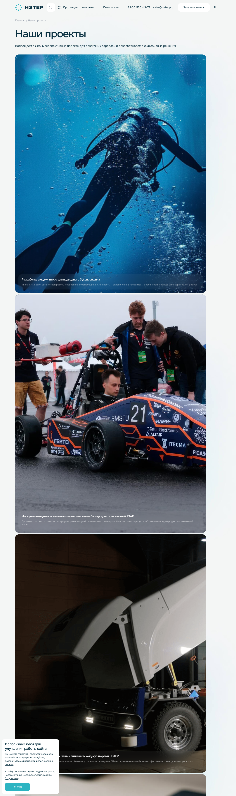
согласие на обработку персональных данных (57, 520)
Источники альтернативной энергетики (197, 609)
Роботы (143, 677)
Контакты (21, 622)
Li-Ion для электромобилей (197, 677)
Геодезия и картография (155, 699)
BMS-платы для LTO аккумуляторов (110, 652)
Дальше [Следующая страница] (141, 409)
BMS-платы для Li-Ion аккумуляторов (111, 634)
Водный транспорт (192, 627)
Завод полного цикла (29, 600)
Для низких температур (195, 715)
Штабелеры (146, 611)
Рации (143, 705)
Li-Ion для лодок (190, 649)
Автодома (186, 660)
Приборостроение (151, 694)
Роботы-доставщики (152, 682)
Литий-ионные (24, 660)
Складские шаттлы (150, 606)
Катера (184, 633)
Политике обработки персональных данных (58, 527)
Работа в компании (27, 628)
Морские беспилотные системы (200, 688)
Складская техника (151, 600)
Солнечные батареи (192, 622)
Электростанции (190, 602)
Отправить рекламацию (71, 628)
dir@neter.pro (195, 734)
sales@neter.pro (163, 7)
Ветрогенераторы (191, 616)
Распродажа (64, 600)
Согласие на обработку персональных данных (127, 779)
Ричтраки (145, 622)
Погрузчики (146, 617)
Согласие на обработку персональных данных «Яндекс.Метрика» (106, 786)
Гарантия (62, 611)
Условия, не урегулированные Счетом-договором (75, 635)
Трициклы (186, 682)
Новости (20, 606)
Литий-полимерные (28, 677)
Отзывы (20, 617)
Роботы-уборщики (151, 672)
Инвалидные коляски (193, 710)
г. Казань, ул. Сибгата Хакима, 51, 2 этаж (122, 742)
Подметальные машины (154, 661)
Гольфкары (187, 666)
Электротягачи (148, 628)
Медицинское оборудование (198, 693)
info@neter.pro (144, 576)
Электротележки (149, 638)
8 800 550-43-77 (139, 7)
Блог (18, 644)
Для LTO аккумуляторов (71, 669)
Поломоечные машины (153, 655)
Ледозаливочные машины (155, 644)
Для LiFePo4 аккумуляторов (74, 663)
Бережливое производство (32, 638)
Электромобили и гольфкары (198, 655)
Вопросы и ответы (68, 622)
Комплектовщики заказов (155, 633)
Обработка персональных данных (73, 779)
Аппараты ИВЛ (189, 704)
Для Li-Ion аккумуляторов (72, 652)
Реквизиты (22, 633)
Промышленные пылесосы (155, 666)
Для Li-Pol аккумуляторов (72, 658)
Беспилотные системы (194, 597)
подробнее (12, 778)
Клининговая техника (152, 650)
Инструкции (64, 617)
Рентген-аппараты (191, 699)
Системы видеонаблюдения (156, 710)
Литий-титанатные (27, 671)
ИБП (141, 688)
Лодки (184, 638)
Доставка (62, 606)
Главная (20, 20)
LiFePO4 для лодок (192, 644)
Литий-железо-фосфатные (32, 666)
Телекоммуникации (151, 716)
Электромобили (190, 671)
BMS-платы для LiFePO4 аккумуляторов (112, 643)
